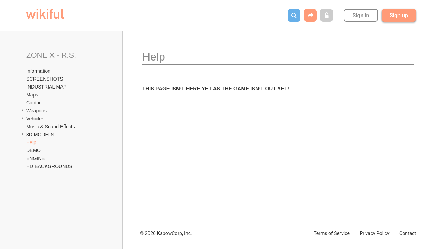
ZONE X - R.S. (52, 55)
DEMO (34, 150)
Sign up (399, 15)
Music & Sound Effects (51, 126)
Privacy (374, 233)
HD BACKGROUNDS (50, 166)
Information (38, 71)
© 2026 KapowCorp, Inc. (166, 233)
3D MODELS (41, 134)
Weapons (37, 110)
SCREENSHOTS (44, 79)
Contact (35, 102)
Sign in (360, 15)
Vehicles (36, 118)
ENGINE (36, 158)
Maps (32, 95)
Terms (332, 233)
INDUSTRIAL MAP (47, 87)
